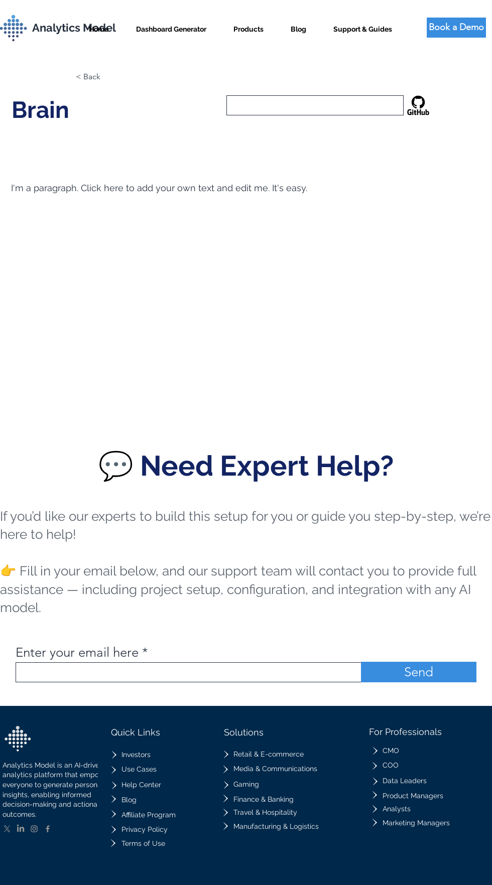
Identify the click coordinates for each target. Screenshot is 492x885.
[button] (248, 25)
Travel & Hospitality (265, 812)
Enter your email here (77, 652)
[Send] (418, 672)
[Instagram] (34, 828)
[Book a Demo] (456, 28)
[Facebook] (47, 828)
